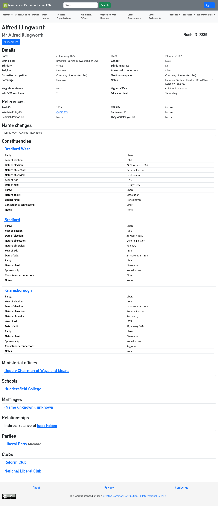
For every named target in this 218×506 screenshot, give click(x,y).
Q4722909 (62, 112)
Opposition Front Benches (108, 16)
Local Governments (134, 16)
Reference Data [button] (205, 14)
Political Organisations (64, 16)
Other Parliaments (155, 16)
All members (11, 42)
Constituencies (22, 14)
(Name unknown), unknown (28, 407)
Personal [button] (173, 14)
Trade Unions (45, 16)
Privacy (109, 487)
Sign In (209, 5)
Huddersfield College (22, 388)
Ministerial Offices (86, 16)
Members (8, 14)
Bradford (12, 219)
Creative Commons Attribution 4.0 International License (134, 496)
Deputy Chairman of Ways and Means (36, 370)
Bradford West (17, 148)
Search (105, 5)
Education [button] (188, 14)
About (36, 487)
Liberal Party (15, 443)
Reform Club (15, 462)
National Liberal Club (22, 471)
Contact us (181, 487)
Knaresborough (18, 290)
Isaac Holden (47, 426)
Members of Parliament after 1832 (27, 5)
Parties (35, 14)
